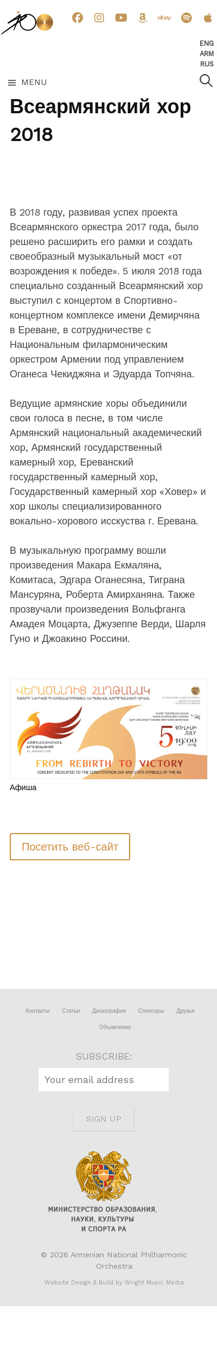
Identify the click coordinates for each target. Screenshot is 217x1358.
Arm (207, 54)
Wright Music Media (154, 1282)
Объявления (115, 1027)
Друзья (185, 1011)
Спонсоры (151, 1011)
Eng (207, 43)
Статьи (71, 1011)
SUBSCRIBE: (103, 1056)
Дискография (109, 1011)
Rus (207, 64)
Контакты (38, 1011)
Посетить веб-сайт (70, 846)
